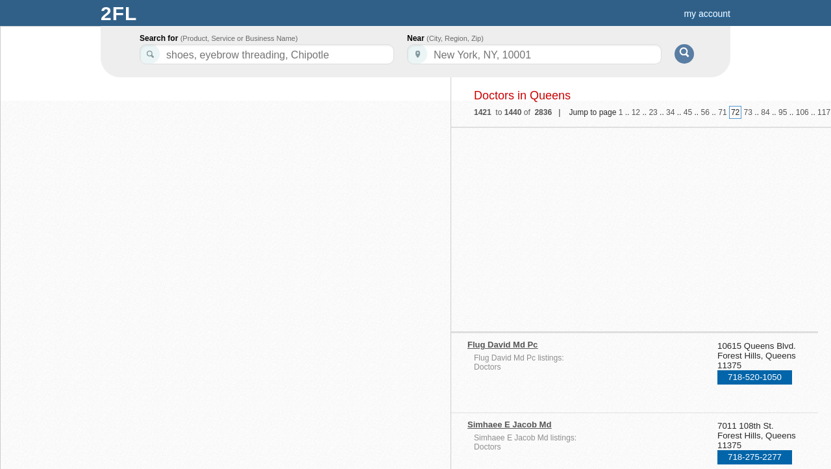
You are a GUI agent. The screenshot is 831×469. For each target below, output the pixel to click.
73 (748, 112)
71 (722, 112)
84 (765, 112)
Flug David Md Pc (502, 344)
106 (802, 112)
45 (688, 112)
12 (636, 112)
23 (653, 112)
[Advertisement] (580, 225)
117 (823, 112)
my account (707, 13)
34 (670, 112)
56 (705, 112)
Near (445, 38)
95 (782, 112)
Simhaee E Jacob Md (509, 424)
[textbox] (534, 54)
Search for (219, 38)
